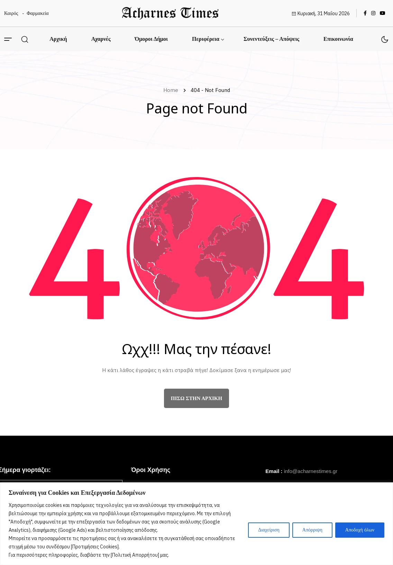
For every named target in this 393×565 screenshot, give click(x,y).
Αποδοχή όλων (359, 529)
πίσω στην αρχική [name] (196, 398)
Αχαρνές (101, 39)
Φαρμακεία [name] (37, 13)
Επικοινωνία (338, 39)
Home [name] (172, 90)
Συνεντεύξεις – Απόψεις (271, 39)
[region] (196, 523)
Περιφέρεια (205, 39)
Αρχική (58, 39)
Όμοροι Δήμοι (151, 39)
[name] (170, 13)
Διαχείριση (269, 529)
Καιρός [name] (11, 13)
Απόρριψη (312, 529)
